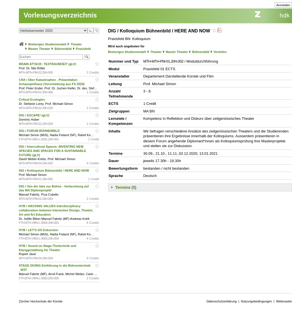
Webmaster (284, 301)
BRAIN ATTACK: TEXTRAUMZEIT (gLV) (48, 64)
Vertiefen (220, 52)
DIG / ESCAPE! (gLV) (34, 115)
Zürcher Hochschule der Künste (41, 301)
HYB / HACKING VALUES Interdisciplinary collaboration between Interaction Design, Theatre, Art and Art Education (56, 210)
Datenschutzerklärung (222, 301)
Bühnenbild (63, 48)
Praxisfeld (83, 48)
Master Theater (39, 48)
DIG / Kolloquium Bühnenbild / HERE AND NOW (54, 170)
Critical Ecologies (32, 99)
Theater (76, 44)
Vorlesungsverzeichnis (60, 15)
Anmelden (283, 5)
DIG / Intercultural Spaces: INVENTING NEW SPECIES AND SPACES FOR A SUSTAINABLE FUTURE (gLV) (52, 151)
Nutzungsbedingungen (256, 301)
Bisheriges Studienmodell (47, 44)
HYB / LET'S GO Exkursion (39, 230)
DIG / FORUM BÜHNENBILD (40, 130)
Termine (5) (125, 187)
